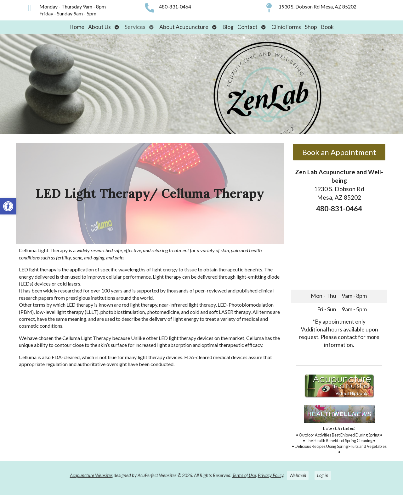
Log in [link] (322, 475)
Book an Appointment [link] (339, 152)
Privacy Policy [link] (270, 475)
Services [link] (135, 27)
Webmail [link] (297, 475)
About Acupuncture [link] (183, 27)
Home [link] (76, 27)
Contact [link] (247, 27)
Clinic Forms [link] (286, 27)
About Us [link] (99, 27)
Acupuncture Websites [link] (91, 475)
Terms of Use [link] (244, 475)
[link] (8, 206)
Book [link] (327, 27)
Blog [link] (228, 27)
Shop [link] (311, 27)
